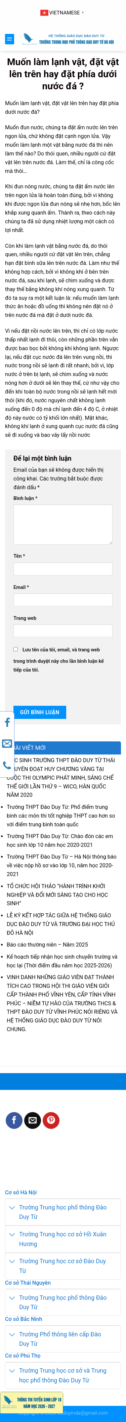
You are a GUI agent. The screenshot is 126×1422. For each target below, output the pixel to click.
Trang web (24, 618)
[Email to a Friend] (32, 1120)
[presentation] (59, 688)
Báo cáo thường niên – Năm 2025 (47, 945)
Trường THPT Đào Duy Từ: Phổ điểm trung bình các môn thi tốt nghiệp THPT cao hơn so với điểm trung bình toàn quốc (61, 816)
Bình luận (25, 498)
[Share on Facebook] (14, 1120)
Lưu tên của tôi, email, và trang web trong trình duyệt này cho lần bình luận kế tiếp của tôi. (58, 660)
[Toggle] (12, 1208)
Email (21, 587)
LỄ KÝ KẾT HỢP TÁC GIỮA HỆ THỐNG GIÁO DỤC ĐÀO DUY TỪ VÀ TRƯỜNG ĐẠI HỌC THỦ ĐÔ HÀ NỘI (61, 924)
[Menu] (9, 39)
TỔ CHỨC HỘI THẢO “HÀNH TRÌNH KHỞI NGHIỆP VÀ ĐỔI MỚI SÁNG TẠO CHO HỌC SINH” (57, 895)
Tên (19, 556)
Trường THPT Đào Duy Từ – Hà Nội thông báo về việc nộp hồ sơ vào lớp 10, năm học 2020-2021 (62, 865)
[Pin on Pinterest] (51, 1120)
